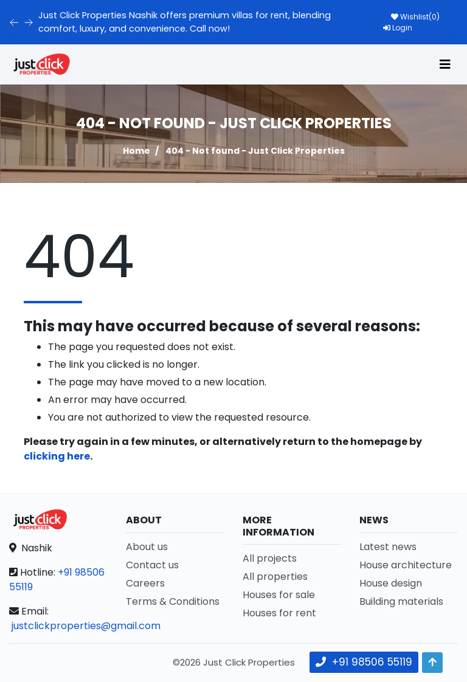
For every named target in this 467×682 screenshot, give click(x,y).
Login (397, 27)
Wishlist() (415, 17)
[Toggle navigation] (445, 64)
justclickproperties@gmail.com (86, 626)
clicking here (57, 456)
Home (136, 151)
